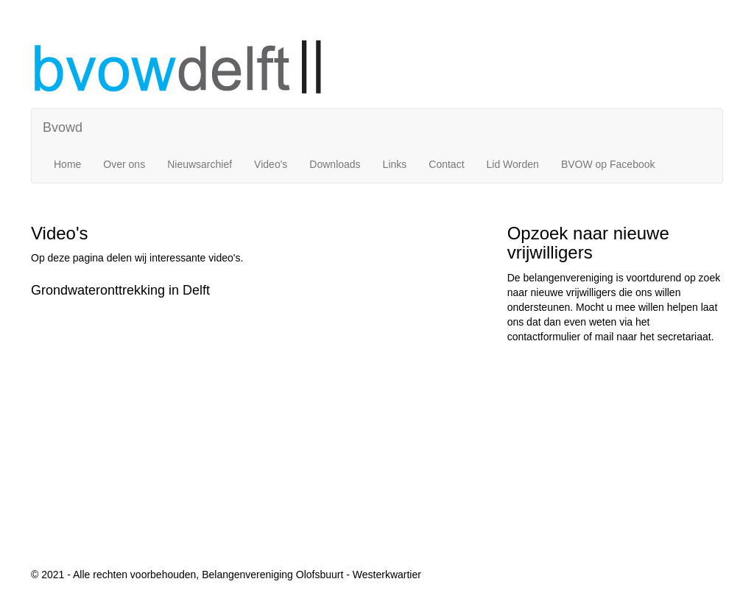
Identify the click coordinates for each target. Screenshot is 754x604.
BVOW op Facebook (608, 164)
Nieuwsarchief (199, 164)
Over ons (124, 164)
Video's (270, 164)
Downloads (334, 164)
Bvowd (62, 127)
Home (67, 164)
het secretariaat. (677, 337)
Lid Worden (513, 164)
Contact (446, 164)
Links (395, 164)
